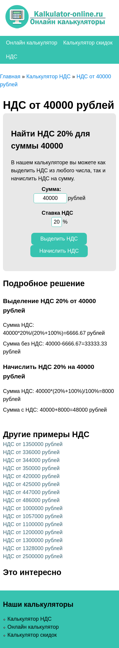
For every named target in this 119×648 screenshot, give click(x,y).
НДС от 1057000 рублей (32, 516)
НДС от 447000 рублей (31, 492)
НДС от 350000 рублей (31, 468)
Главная (10, 76)
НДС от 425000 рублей (31, 484)
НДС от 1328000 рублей (32, 548)
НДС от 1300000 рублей (32, 540)
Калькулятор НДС (48, 76)
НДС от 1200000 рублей (32, 532)
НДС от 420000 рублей (31, 476)
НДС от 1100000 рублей (32, 524)
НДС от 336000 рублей (31, 452)
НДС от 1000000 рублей (32, 508)
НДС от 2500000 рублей (32, 556)
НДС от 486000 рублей (31, 500)
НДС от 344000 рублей (31, 460)
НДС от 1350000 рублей (32, 444)
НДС (11, 57)
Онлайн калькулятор (31, 43)
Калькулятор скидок (88, 43)
